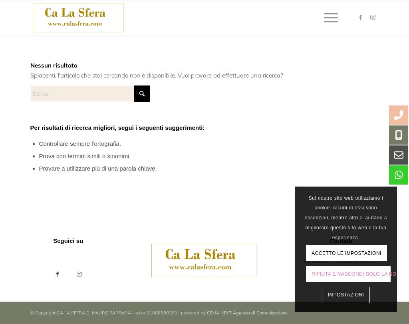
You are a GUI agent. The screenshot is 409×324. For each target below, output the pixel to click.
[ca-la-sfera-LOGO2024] (78, 18)
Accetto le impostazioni (346, 253)
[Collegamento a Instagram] (373, 18)
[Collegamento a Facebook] (361, 18)
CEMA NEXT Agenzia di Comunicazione (247, 313)
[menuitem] (328, 18)
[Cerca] (90, 93)
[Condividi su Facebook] (57, 274)
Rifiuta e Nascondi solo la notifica (351, 274)
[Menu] (328, 18)
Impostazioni (346, 295)
